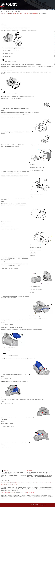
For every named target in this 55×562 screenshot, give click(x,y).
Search (33, 1)
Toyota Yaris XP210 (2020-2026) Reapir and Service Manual (11, 13)
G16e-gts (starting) (35, 13)
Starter (40, 13)
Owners (9, 1)
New (19, 1)
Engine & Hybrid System (27, 13)
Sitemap (27, 1)
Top (23, 1)
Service (15, 1)
